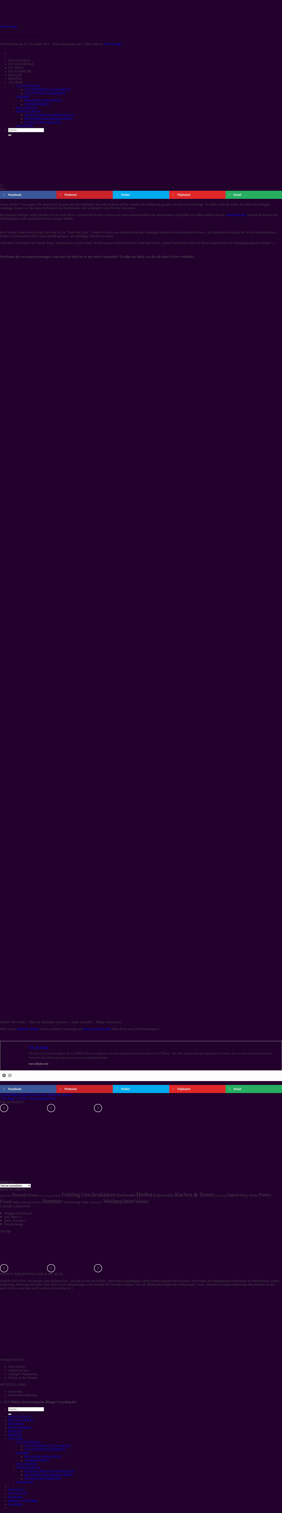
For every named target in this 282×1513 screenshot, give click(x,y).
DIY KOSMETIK (19, 1427)
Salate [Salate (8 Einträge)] (15, 1202)
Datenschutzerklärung (22, 1395)
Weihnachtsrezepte (159, 1284)
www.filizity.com (38, 1063)
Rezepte (37, 1281)
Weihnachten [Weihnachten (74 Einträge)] (118, 1201)
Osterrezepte (187, 1284)
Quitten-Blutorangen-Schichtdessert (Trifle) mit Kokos (35, 1094)
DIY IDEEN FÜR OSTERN (42, 1457)
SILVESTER (24, 1482)
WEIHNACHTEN (28, 1467)
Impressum (15, 1391)
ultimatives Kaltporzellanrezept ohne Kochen (235, 1284)
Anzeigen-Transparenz (23, 1374)
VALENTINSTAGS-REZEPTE (44, 1449)
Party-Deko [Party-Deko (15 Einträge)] (249, 1195)
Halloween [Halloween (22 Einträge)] (126, 1195)
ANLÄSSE (15, 1438)
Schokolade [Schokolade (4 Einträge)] (26, 1202)
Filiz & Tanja (112, 44)
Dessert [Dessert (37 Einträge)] (19, 1195)
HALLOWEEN (26, 1464)
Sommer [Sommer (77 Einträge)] (52, 1201)
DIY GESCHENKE (21, 1420)
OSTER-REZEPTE (37, 1460)
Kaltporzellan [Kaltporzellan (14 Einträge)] (163, 1195)
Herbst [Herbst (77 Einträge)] (144, 1194)
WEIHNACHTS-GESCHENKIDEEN (49, 1471)
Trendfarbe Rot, (236, 215)
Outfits (14, 26)
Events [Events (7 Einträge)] (57, 1195)
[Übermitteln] (9, 1414)
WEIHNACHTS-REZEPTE (42, 1478)
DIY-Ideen (19, 1281)
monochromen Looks (96, 1029)
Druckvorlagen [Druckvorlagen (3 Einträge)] (45, 1196)
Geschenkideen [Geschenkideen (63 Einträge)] (98, 1194)
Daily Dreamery (15, 1220)
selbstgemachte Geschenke (229, 1281)
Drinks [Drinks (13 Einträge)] (33, 1195)
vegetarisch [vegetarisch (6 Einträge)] (95, 1202)
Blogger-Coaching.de (18, 1213)
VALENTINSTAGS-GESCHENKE (47, 1446)
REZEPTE (15, 1435)
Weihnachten (260, 1281)
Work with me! (18, 1493)
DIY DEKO (16, 1424)
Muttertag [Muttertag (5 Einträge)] (220, 1195)
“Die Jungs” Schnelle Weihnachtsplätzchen (28, 1098)
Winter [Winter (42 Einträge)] (142, 1201)
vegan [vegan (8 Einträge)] (85, 1202)
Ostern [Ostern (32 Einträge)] (232, 1195)
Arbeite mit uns (18, 1370)
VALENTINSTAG (28, 1442)
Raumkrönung (13, 1224)
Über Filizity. (16, 1366)
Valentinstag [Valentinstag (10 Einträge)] (71, 1202)
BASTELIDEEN (19, 1416)
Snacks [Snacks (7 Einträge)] (37, 1202)
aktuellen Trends (28, 1029)
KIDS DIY (15, 1431)
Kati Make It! (13, 1217)
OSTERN (22, 1453)
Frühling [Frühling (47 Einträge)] (71, 1195)
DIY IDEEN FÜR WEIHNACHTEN (48, 1475)
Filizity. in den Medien (23, 1377)
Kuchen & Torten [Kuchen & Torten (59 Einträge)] (194, 1194)
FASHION (5, 26)
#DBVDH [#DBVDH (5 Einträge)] (5, 1195)
